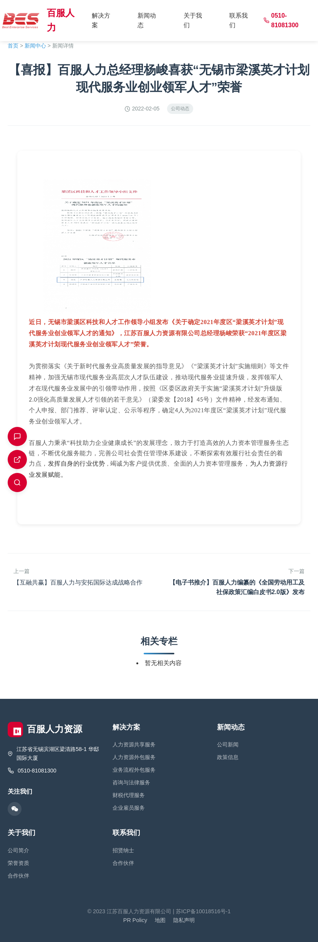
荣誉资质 (18, 863)
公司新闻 (227, 744)
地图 (160, 920)
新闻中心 (35, 46)
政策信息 (227, 757)
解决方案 (101, 20)
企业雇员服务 (129, 808)
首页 (13, 46)
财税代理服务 (129, 795)
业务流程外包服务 (134, 770)
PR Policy (135, 920)
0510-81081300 (280, 20)
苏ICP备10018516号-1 (203, 911)
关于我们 (193, 20)
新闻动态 (146, 20)
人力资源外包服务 (134, 757)
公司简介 (18, 850)
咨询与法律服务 (131, 782)
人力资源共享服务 (134, 744)
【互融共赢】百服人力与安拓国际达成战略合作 (77, 582)
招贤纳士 (123, 850)
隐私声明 (184, 920)
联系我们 (238, 20)
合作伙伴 (18, 876)
